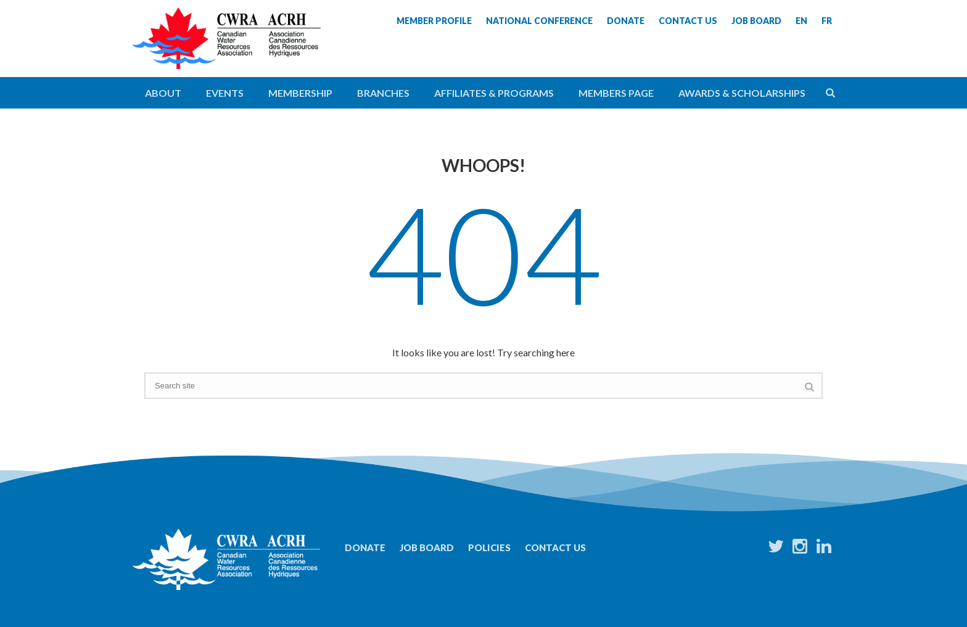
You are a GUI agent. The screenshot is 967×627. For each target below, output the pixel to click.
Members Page (616, 93)
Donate (365, 547)
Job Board (427, 547)
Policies (489, 547)
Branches (383, 93)
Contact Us (555, 547)
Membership (300, 93)
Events (225, 93)
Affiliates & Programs (494, 93)
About (163, 93)
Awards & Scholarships (741, 93)
